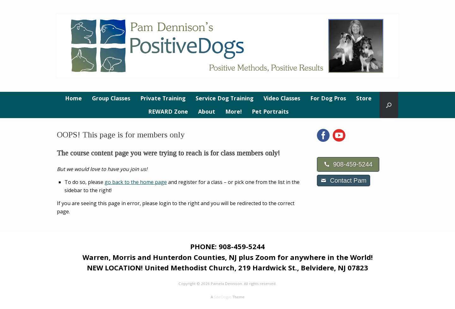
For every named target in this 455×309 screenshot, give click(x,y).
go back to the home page (136, 182)
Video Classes (282, 98)
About (206, 111)
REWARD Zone (168, 111)
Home (73, 98)
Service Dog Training (224, 98)
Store (364, 98)
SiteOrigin (222, 296)
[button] (388, 105)
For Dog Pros (328, 98)
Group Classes (111, 98)
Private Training (162, 98)
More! (233, 111)
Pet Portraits (270, 111)
